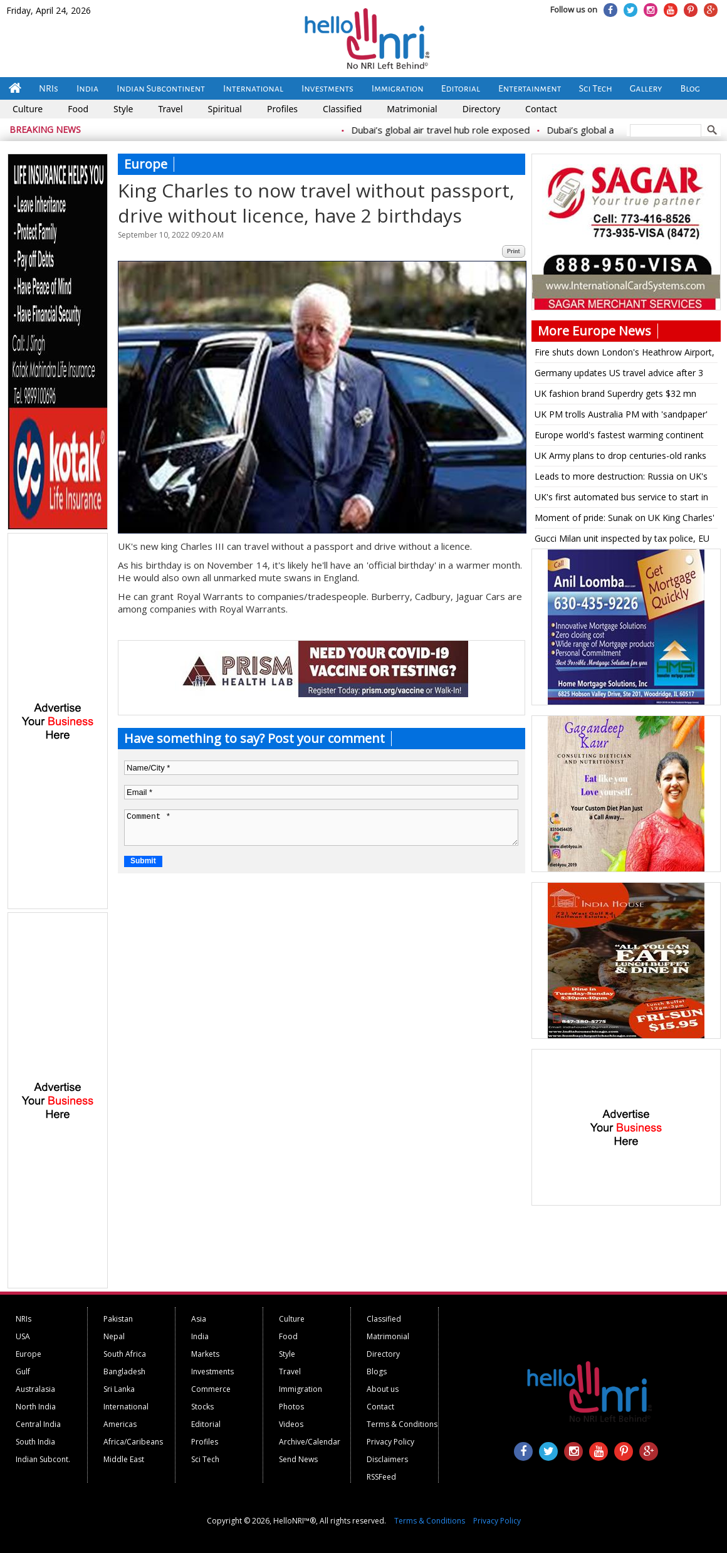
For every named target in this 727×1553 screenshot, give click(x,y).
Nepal (114, 1336)
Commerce (211, 1389)
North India (36, 1406)
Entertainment (530, 88)
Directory (481, 109)
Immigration (398, 88)
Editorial (460, 88)
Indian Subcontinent (161, 88)
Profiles (282, 109)
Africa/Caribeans (133, 1441)
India (87, 88)
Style (123, 109)
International (253, 88)
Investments (327, 88)
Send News (298, 1459)
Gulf (23, 1371)
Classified (342, 109)
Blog (690, 88)
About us (383, 1389)
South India (35, 1441)
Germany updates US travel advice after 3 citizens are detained (619, 375)
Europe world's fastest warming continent (619, 435)
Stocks (202, 1406)
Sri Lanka (119, 1389)
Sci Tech (595, 88)
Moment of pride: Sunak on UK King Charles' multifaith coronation (624, 520)
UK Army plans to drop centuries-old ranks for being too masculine (620, 458)
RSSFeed (381, 1476)
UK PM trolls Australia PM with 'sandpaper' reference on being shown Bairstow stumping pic (621, 416)
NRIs (48, 88)
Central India (38, 1424)
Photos (291, 1406)
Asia (198, 1318)
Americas (120, 1424)
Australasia (35, 1389)
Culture (28, 109)
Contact (541, 109)
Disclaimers (387, 1459)
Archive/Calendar (309, 1441)
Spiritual (225, 109)
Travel (170, 109)
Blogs (377, 1371)
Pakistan (118, 1318)
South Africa (124, 1354)
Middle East (123, 1459)
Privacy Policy (390, 1441)
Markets (205, 1354)
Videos (291, 1424)
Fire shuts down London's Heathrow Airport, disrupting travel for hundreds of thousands (624, 354)
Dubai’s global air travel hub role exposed (448, 130)
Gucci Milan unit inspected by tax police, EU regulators (622, 540)
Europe (28, 1354)
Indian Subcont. (43, 1459)
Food (78, 109)
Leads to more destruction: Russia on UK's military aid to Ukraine (621, 478)
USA (23, 1336)
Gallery (646, 88)
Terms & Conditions (402, 1424)
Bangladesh (124, 1371)
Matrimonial (412, 109)
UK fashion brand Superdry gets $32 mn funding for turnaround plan (615, 395)
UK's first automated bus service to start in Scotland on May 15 (621, 499)
